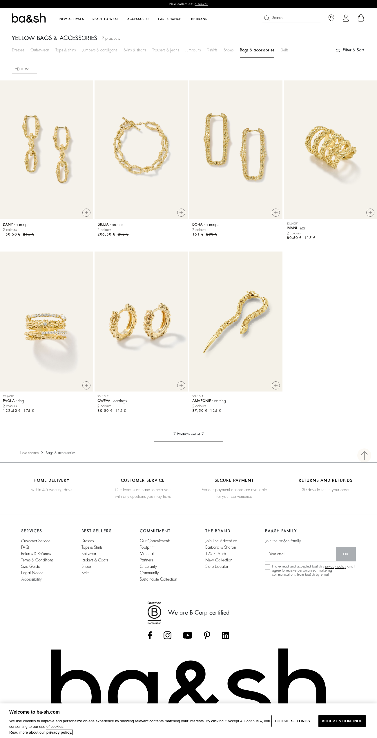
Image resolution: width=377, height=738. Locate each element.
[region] (188, 720)
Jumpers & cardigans (99, 50)
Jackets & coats (94, 560)
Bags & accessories (257, 50)
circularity (148, 566)
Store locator (216, 566)
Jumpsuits (193, 50)
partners (146, 560)
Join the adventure (221, 541)
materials (147, 554)
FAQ (25, 547)
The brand (198, 19)
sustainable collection (158, 579)
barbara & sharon (220, 547)
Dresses (18, 50)
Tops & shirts (65, 50)
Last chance (29, 453)
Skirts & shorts (135, 50)
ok (346, 554)
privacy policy (335, 566)
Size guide (30, 566)
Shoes (228, 50)
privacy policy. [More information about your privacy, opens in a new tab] (59, 732)
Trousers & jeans (165, 50)
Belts (284, 50)
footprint (147, 547)
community (149, 573)
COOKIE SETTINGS (292, 721)
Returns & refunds (36, 554)
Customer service (35, 541)
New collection (218, 560)
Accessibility (31, 579)
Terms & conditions (37, 560)
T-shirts (212, 50)
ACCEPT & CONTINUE (342, 721)
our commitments (155, 541)
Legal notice (32, 573)
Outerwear (39, 50)
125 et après (216, 554)
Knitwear (88, 554)
